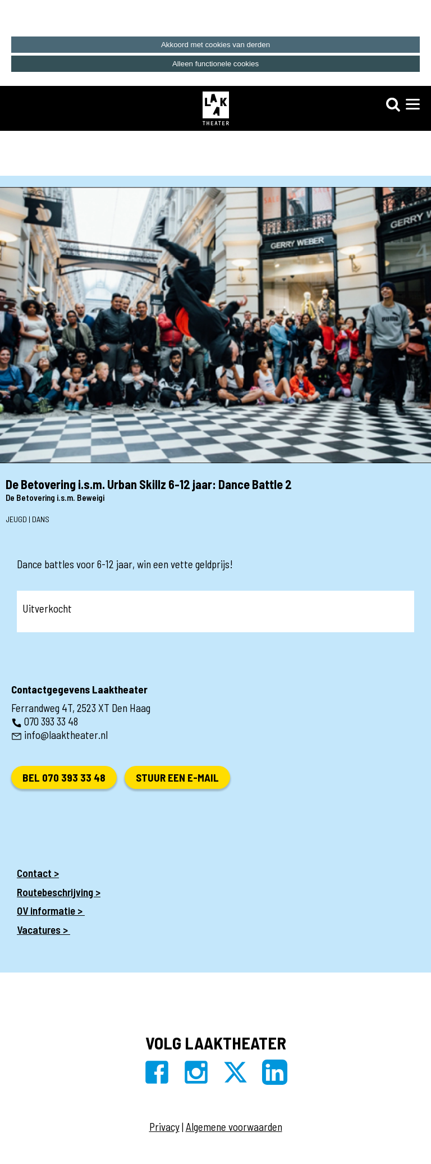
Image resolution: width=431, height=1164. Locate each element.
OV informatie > (51, 910)
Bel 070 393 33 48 (64, 777)
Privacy (164, 1126)
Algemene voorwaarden (234, 1126)
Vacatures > (43, 929)
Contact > (38, 872)
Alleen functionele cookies (215, 64)
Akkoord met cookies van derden (215, 44)
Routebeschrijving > (58, 891)
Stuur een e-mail (177, 777)
